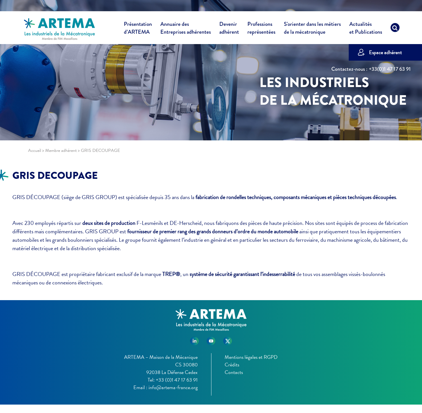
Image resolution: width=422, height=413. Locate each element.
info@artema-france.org (173, 387)
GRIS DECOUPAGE (55, 175)
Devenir (229, 29)
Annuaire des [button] (185, 29)
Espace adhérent (385, 52)
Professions (261, 28)
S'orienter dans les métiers (312, 29)
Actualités (365, 29)
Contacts (234, 372)
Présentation (138, 29)
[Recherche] (395, 29)
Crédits (232, 364)
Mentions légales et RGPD (251, 357)
